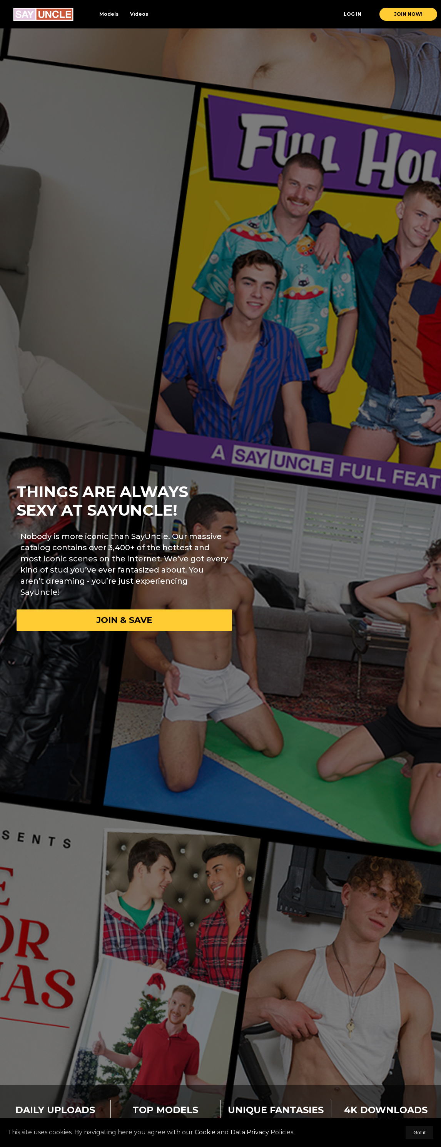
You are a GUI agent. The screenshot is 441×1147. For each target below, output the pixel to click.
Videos (139, 14)
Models (109, 14)
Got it (419, 1132)
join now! (408, 14)
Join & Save (124, 620)
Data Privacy (250, 1132)
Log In (352, 14)
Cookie (205, 1132)
